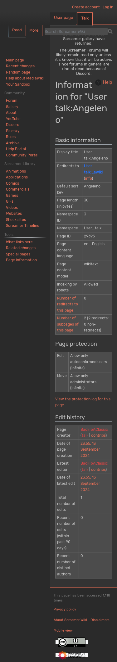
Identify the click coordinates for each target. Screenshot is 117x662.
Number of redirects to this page (67, 304)
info (88, 178)
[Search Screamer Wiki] (76, 31)
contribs (98, 435)
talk (85, 435)
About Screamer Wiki (70, 620)
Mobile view (63, 630)
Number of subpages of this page (68, 324)
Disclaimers (100, 620)
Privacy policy (65, 609)
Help (103, 82)
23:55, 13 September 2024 (90, 449)
